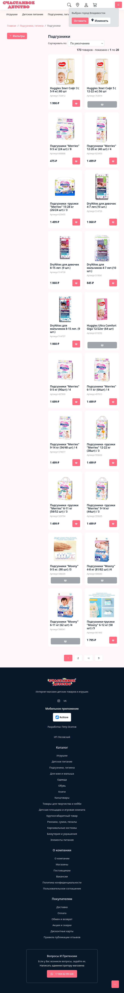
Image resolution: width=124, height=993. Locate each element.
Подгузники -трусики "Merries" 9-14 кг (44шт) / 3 (101, 508)
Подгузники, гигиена (61, 14)
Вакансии (62, 876)
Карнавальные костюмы (62, 827)
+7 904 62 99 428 (62, 974)
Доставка (62, 907)
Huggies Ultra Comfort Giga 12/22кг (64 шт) (101, 327)
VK (65, 700)
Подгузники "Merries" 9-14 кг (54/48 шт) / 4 (64, 446)
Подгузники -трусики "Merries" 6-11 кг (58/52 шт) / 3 (64, 508)
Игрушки (11, 14)
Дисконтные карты (62, 931)
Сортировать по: (57, 43)
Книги (62, 791)
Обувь (62, 785)
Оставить (80, 21)
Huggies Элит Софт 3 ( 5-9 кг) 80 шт (64, 90)
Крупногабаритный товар (62, 815)
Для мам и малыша (62, 773)
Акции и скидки (62, 925)
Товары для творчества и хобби (62, 803)
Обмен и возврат (62, 919)
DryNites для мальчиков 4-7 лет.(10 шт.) (101, 268)
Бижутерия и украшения (62, 833)
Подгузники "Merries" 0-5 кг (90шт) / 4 (64, 388)
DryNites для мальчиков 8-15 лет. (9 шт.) (65, 329)
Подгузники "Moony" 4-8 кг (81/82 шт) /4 (101, 568)
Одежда (62, 779)
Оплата (62, 913)
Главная (11, 25)
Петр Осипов (69, 726)
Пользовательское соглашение (62, 888)
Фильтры (17, 36)
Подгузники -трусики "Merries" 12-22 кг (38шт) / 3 (101, 448)
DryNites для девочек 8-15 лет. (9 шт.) (64, 266)
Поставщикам (61, 870)
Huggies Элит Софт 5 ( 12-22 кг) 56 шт (101, 90)
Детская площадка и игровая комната (62, 809)
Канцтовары (62, 797)
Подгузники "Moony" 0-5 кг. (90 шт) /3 (64, 568)
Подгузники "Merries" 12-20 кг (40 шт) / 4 (101, 147)
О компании (62, 858)
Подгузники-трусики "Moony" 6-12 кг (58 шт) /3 (100, 625)
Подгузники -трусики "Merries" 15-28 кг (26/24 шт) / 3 (64, 207)
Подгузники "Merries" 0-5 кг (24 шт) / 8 (64, 147)
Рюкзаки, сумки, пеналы (62, 821)
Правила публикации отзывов (62, 937)
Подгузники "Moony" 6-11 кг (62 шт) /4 (64, 623)
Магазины (62, 864)
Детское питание (32, 14)
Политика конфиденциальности (62, 882)
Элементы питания (62, 839)
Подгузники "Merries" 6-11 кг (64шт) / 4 (101, 388)
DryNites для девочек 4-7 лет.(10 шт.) (101, 205)
